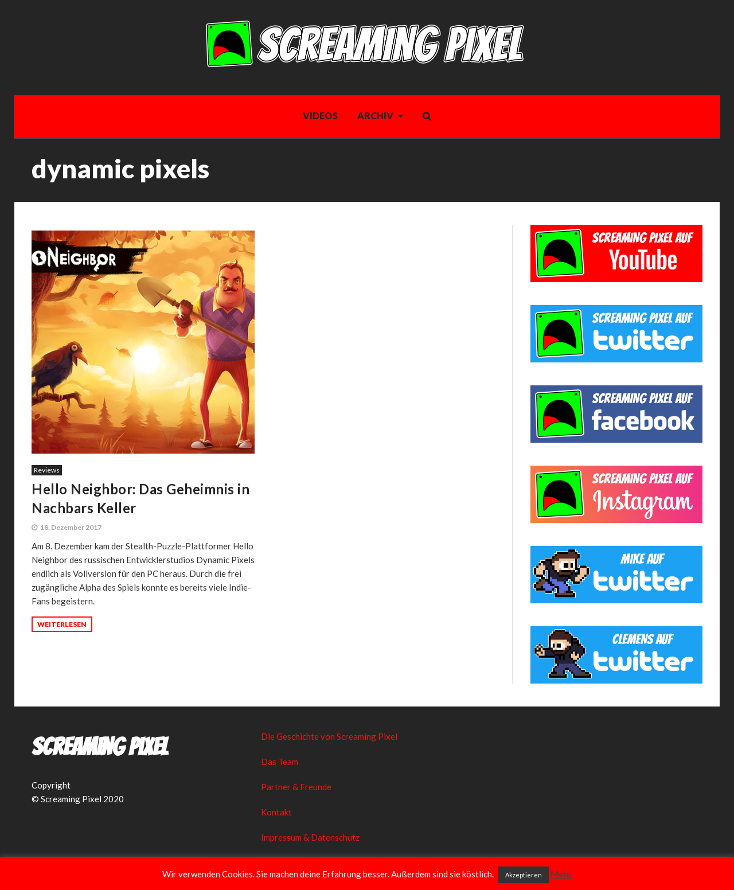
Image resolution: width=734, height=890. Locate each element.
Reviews (47, 470)
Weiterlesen (62, 624)
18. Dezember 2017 (70, 527)
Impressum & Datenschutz (310, 837)
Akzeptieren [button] (523, 875)
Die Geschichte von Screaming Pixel (329, 736)
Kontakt (276, 812)
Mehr (561, 874)
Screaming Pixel (100, 747)
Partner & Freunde (296, 787)
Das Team (279, 761)
